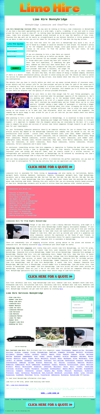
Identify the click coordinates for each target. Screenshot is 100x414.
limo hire (55, 43)
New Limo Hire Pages (16, 399)
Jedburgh (22, 362)
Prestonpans (66, 350)
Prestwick (10, 373)
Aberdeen (82, 356)
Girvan (81, 354)
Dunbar (76, 373)
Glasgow (20, 354)
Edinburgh (58, 373)
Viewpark (19, 371)
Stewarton (37, 366)
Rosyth (90, 356)
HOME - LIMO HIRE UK (50, 393)
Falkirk (44, 354)
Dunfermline (69, 360)
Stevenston (29, 371)
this (39, 244)
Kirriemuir (10, 354)
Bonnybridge (52, 173)
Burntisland (27, 366)
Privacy (93, 399)
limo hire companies (46, 350)
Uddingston (55, 375)
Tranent (79, 366)
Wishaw (59, 371)
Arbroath (89, 373)
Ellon (59, 354)
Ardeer (42, 356)
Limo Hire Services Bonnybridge (24, 293)
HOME (66, 14)
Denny (60, 358)
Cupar (17, 373)
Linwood (25, 352)
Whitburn (89, 362)
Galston (62, 362)
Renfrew (9, 356)
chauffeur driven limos (15, 260)
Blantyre (17, 358)
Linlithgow (68, 373)
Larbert (9, 360)
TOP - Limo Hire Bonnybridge (17, 385)
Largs (83, 373)
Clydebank (19, 375)
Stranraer (19, 369)
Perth (28, 364)
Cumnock (74, 354)
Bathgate (74, 356)
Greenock (79, 360)
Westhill (79, 352)
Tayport (54, 364)
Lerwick (39, 371)
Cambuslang (36, 364)
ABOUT (76, 14)
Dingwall (57, 356)
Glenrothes (38, 360)
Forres (36, 375)
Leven (58, 350)
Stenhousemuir (55, 369)
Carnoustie (25, 373)
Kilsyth (53, 358)
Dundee (27, 369)
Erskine (18, 352)
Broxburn (9, 366)
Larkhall (35, 354)
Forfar (27, 354)
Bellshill (44, 358)
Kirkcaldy (70, 352)
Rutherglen (89, 360)
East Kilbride (47, 373)
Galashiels (78, 371)
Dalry (72, 366)
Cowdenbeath (27, 356)
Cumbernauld (19, 364)
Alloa (75, 358)
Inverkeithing (11, 362)
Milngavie (35, 369)
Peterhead (28, 375)
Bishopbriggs (42, 352)
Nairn (37, 358)
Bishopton (65, 375)
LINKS (71, 14)
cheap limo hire (33, 260)
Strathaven (89, 352)
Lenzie (49, 356)
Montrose (89, 364)
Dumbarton (10, 364)
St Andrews (18, 360)
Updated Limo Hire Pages (29, 399)
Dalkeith (62, 364)
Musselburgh (35, 373)
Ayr (55, 362)
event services (85, 266)
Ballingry (57, 366)
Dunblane (17, 356)
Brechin (39, 362)
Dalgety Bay (50, 371)
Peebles (66, 354)
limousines (86, 134)
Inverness (47, 360)
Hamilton (81, 362)
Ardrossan (10, 369)
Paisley (9, 358)
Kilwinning (10, 375)
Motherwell (83, 358)
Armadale (61, 352)
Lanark (82, 364)
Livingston (71, 362)
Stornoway (89, 350)
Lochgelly (28, 360)
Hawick (51, 354)
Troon (91, 358)
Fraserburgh (45, 375)
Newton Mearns (68, 369)
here (61, 289)
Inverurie (10, 371)
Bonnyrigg (48, 362)
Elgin (24, 358)
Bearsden (79, 369)
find (12, 283)
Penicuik (68, 371)
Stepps (30, 358)
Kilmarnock (89, 371)
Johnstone (47, 366)
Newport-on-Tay (78, 350)
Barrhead (89, 354)
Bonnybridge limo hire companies (19, 248)
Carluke (31, 362)
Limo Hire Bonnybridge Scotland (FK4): (21, 29)
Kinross (86, 375)
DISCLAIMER (90, 14)
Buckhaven (67, 358)
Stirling (9, 352)
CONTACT (82, 14)
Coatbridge (89, 366)
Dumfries (52, 352)
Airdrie (65, 356)
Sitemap (7, 399)
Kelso (65, 366)
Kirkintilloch (72, 364)
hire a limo (25, 118)
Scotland (20, 268)
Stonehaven (46, 364)
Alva (35, 356)
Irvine (32, 352)
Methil (17, 366)
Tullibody (44, 369)
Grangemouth (88, 369)
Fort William (58, 360)
